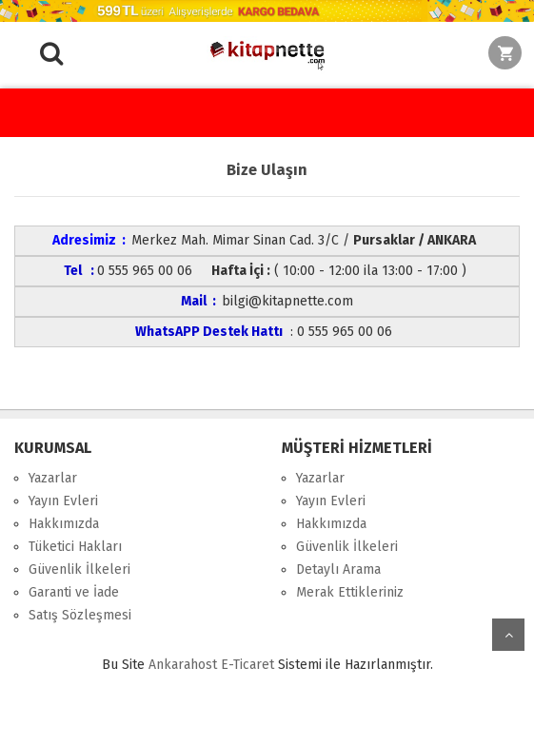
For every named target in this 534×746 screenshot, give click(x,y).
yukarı (508, 634)
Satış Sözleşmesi (80, 615)
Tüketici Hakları (75, 547)
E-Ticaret (247, 665)
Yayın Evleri (63, 501)
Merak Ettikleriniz (350, 592)
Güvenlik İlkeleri (79, 569)
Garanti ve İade (74, 592)
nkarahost (184, 665)
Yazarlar (53, 478)
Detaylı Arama (338, 569)
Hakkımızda (64, 524)
